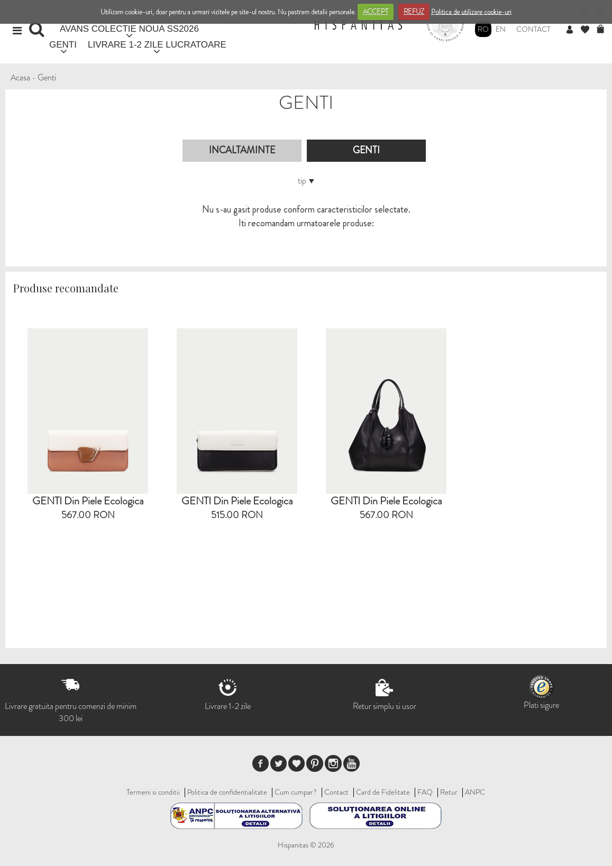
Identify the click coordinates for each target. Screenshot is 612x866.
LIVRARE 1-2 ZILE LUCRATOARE (157, 45)
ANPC (475, 792)
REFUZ (414, 11)
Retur (449, 792)
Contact (533, 29)
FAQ (425, 792)
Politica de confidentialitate (227, 792)
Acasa (20, 77)
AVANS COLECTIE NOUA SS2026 (129, 29)
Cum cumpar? (296, 792)
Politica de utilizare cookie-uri (471, 11)
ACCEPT (375, 11)
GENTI (63, 45)
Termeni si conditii (153, 792)
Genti (47, 77)
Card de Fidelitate (383, 792)
